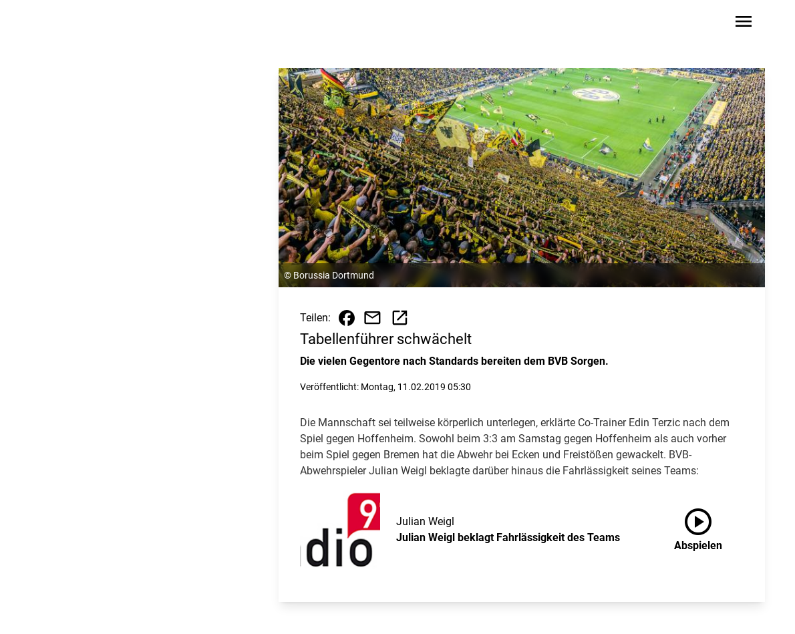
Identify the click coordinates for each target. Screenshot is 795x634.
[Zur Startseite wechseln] (73, 24)
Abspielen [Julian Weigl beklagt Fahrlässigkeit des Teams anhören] (698, 527)
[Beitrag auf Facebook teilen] (347, 318)
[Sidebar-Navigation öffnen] (743, 24)
